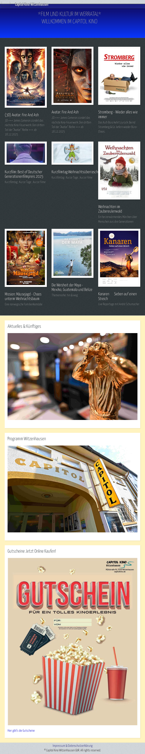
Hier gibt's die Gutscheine (21, 730)
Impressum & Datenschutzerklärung (73, 746)
